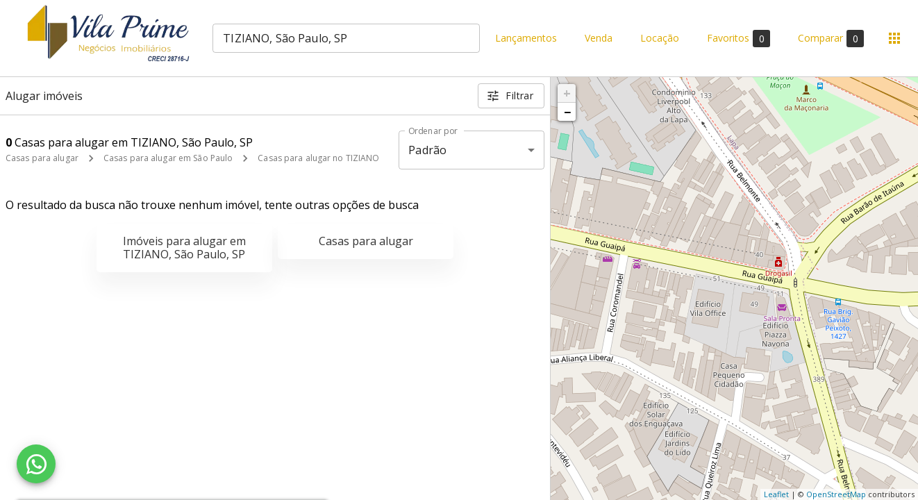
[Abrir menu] (894, 38)
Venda (598, 38)
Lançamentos (526, 38)
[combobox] (346, 38)
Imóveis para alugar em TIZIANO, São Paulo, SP (184, 247)
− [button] (567, 111)
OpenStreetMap (836, 494)
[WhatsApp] (36, 463)
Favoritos (738, 38)
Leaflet (776, 494)
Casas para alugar (42, 158)
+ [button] (567, 93)
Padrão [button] (427, 150)
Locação (659, 38)
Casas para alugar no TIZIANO (318, 158)
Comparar (831, 38)
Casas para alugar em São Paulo (168, 158)
